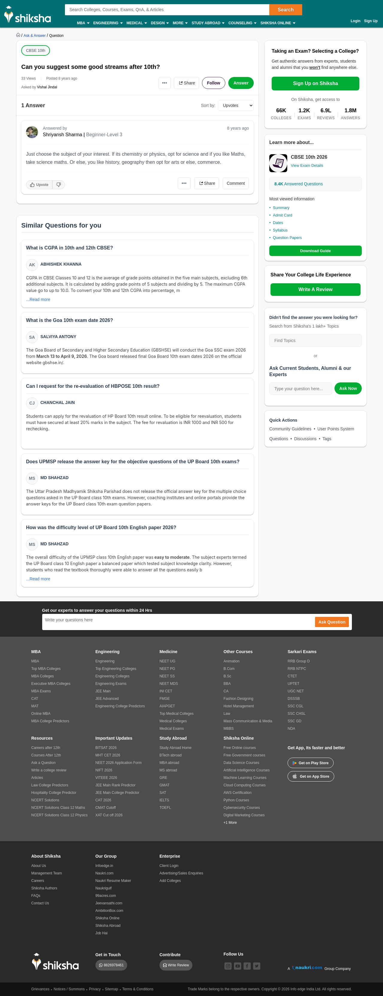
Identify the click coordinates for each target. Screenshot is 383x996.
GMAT (164, 785)
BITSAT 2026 (106, 748)
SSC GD (294, 721)
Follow (213, 83)
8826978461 (114, 965)
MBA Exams (41, 691)
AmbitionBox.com (109, 911)
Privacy (95, 989)
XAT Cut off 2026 (109, 815)
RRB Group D (299, 661)
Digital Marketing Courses (244, 815)
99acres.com (105, 896)
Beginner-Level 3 (104, 134)
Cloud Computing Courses (245, 785)
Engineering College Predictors (120, 706)
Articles (37, 778)
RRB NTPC (297, 669)
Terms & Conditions (137, 989)
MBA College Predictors (50, 721)
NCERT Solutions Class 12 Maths (58, 808)
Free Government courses (244, 755)
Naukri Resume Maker (113, 881)
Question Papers (287, 237)
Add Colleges (170, 881)
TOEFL (165, 808)
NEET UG (167, 661)
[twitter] (257, 966)
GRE (163, 778)
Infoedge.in (104, 866)
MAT (35, 706)
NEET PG (167, 669)
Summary (281, 207)
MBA (83, 23)
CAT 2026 (103, 800)
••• (164, 82)
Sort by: (208, 105)
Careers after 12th (45, 748)
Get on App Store (311, 776)
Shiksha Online (277, 23)
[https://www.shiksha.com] (18, 35)
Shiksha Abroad (108, 926)
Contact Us (40, 903)
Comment (236, 183)
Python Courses (236, 800)
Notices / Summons (69, 989)
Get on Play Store (311, 763)
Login (356, 21)
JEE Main (103, 691)
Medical (137, 23)
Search (286, 9)
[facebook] (247, 966)
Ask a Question (43, 763)
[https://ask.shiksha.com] (35, 35)
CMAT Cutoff (105, 808)
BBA (227, 684)
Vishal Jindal (47, 87)
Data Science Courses (241, 763)
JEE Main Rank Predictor (115, 785)
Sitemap (111, 989)
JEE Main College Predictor (117, 793)
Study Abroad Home (175, 748)
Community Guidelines (290, 428)
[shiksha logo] (57, 961)
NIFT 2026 (103, 770)
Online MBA (41, 714)
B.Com (229, 669)
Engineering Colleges (112, 676)
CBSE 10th (35, 50)
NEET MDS (168, 684)
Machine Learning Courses (245, 778)
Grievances (40, 989)
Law (227, 714)
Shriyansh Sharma (62, 134)
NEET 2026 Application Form (118, 763)
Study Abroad (208, 23)
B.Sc (227, 676)
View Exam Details (307, 165)
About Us (38, 866)
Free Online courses (240, 748)
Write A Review (315, 289)
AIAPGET (167, 706)
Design (159, 23)
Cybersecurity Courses (242, 808)
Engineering (107, 23)
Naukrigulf (103, 888)
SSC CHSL (297, 714)
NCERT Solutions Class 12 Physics (59, 815)
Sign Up (371, 21)
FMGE (164, 699)
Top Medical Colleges (176, 714)
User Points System (335, 428)
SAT (162, 793)
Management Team (46, 873)
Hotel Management (239, 706)
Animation (231, 661)
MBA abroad (169, 763)
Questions (278, 438)
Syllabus (280, 230)
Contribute (170, 954)
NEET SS (167, 676)
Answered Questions (298, 183)
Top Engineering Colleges (115, 669)
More (180, 23)
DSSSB (294, 699)
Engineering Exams (111, 684)
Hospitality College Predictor (54, 793)
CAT (34, 699)
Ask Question (331, 622)
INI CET (165, 691)
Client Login (168, 866)
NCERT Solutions (45, 800)
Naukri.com (104, 873)
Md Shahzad (54, 477)
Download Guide (315, 251)
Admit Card (282, 215)
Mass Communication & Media (248, 721)
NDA (291, 728)
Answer (241, 83)
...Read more (38, 299)
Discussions (305, 438)
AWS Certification (238, 793)
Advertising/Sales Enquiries (181, 873)
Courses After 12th (46, 755)
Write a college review (48, 770)
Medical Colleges (173, 721)
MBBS (229, 728)
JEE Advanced (107, 699)
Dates (278, 222)
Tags (327, 438)
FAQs (35, 896)
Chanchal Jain (57, 402)
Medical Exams (171, 728)
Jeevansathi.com (108, 903)
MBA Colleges (42, 676)
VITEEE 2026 (106, 778)
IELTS (164, 800)
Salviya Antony (58, 336)
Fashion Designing (238, 699)
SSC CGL (295, 706)
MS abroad (168, 770)
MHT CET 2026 (107, 755)
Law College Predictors (49, 785)
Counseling (242, 23)
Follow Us (233, 954)
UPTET (293, 684)
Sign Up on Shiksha (315, 83)
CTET (292, 676)
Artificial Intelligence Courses (247, 770)
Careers (37, 881)
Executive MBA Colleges (51, 684)
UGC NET (296, 691)
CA (226, 691)
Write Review (178, 965)
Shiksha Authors (44, 888)
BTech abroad (170, 755)
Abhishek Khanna (61, 264)
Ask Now (348, 388)
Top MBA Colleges (46, 669)
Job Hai (101, 933)
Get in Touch (108, 954)
